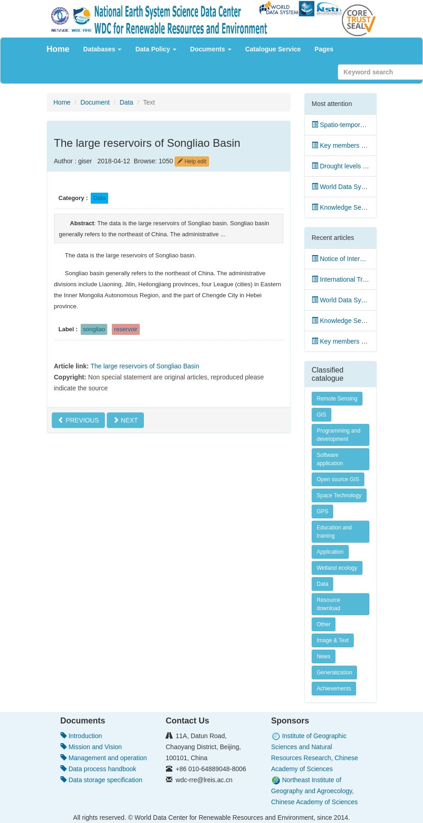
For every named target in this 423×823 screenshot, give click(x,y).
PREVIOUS (78, 420)
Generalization (334, 672)
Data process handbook (98, 769)
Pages (323, 49)
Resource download (328, 604)
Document (95, 102)
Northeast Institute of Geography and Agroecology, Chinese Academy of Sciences (314, 791)
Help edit (191, 161)
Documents (210, 49)
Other (323, 624)
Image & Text (333, 640)
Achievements (334, 688)
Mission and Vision (91, 747)
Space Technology (339, 495)
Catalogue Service (273, 49)
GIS (321, 415)
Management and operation (103, 758)
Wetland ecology (337, 568)
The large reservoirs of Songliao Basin (144, 366)
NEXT (125, 420)
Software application (330, 459)
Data (126, 102)
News (323, 656)
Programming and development (338, 435)
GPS (322, 511)
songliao (94, 329)
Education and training (334, 531)
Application (330, 552)
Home (58, 49)
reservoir (125, 329)
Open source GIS (338, 479)
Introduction (81, 736)
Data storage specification (101, 780)
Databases (102, 49)
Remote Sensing (337, 398)
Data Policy (155, 49)
